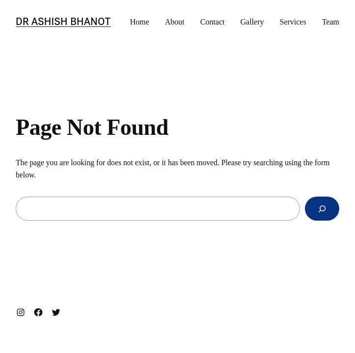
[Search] (322, 209)
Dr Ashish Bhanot (63, 21)
